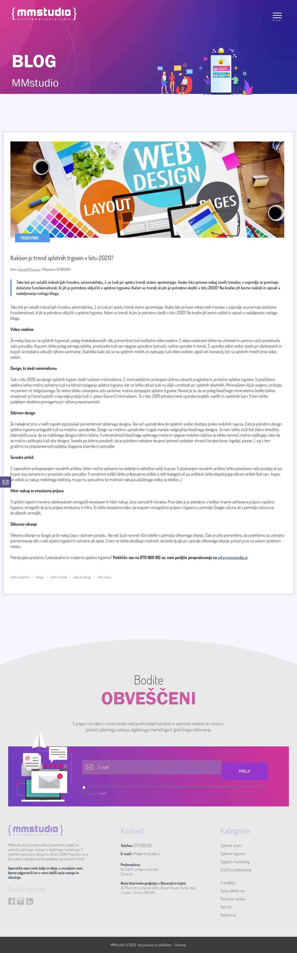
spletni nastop (58, 577)
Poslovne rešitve (232, 898)
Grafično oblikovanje (235, 869)
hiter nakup (104, 577)
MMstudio (118, 945)
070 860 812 (142, 845)
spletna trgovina (20, 577)
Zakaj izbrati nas (232, 890)
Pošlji (244, 771)
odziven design (82, 577)
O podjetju (228, 882)
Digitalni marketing (234, 861)
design (40, 577)
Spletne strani (231, 845)
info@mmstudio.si (232, 557)
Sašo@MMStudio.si (29, 269)
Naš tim (226, 906)
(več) (103, 793)
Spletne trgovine (232, 853)
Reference (228, 915)
